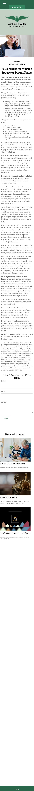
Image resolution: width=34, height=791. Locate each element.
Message (4, 402)
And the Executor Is (8, 497)
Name (3, 381)
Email (3, 392)
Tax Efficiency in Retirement (12, 463)
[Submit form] (5, 418)
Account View (17, 7)
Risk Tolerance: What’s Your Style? (15, 533)
